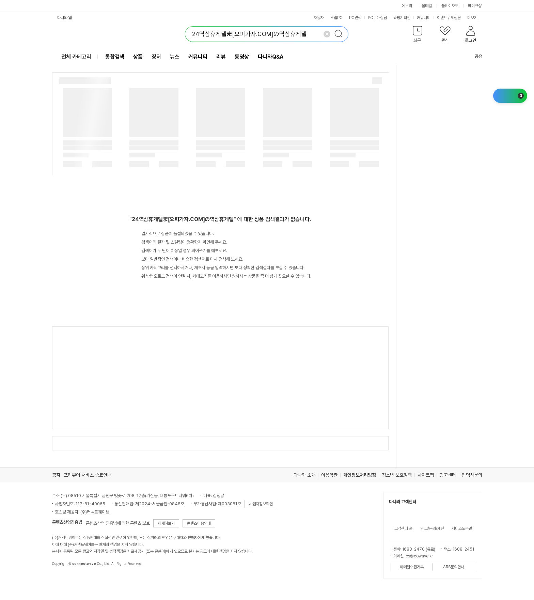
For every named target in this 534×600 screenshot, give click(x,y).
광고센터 (448, 475)
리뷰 (221, 56)
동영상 (242, 56)
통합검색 (114, 56)
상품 (138, 56)
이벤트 (442, 17)
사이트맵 (426, 475)
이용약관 (329, 475)
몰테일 (427, 5)
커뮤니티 (423, 17)
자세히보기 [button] (166, 523)
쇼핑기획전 (401, 17)
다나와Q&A (270, 56)
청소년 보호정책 (397, 475)
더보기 (474, 17)
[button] (417, 35)
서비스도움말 (462, 528)
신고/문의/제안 (432, 528)
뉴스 (174, 56)
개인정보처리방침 (359, 475)
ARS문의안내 (453, 567)
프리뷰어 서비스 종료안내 (87, 475)
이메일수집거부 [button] (412, 567)
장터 (156, 56)
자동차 (319, 17)
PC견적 (355, 17)
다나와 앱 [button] (64, 17)
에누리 (407, 5)
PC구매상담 (377, 17)
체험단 (456, 17)
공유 (474, 56)
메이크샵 (475, 5)
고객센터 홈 (403, 528)
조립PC (336, 17)
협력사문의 (472, 475)
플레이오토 (449, 5)
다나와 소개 (304, 475)
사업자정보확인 (261, 504)
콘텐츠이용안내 (199, 523)
